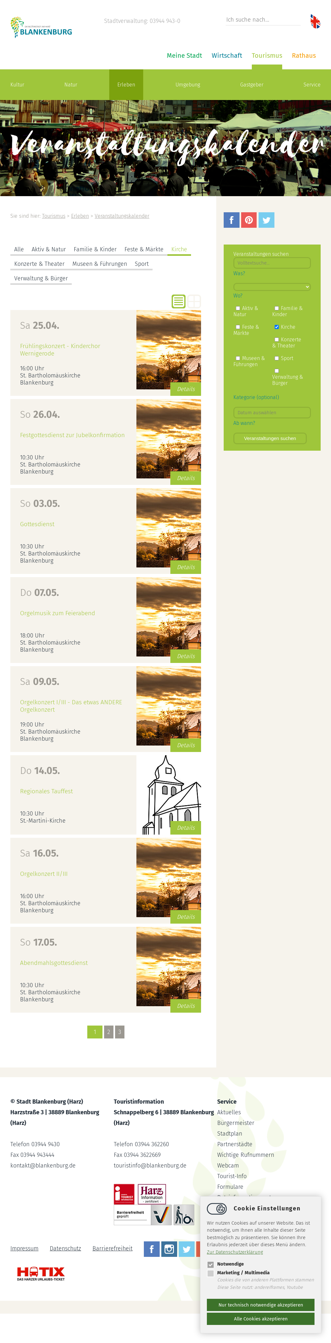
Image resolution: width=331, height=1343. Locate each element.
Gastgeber (251, 114)
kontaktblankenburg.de (43, 1194)
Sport (144, 293)
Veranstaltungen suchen (270, 467)
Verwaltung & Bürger (41, 307)
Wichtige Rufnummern (246, 1184)
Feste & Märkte (144, 278)
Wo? (237, 325)
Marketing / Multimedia (238, 1273)
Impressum (24, 1277)
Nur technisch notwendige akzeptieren (261, 1305)
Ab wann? (244, 452)
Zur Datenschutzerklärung (235, 1252)
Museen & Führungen (101, 293)
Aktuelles (229, 1141)
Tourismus (189, 85)
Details (186, 418)
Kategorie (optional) (256, 427)
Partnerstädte (235, 1173)
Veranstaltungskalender (123, 245)
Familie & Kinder (95, 278)
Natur (70, 114)
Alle (19, 278)
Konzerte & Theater (39, 293)
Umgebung (188, 114)
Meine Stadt (106, 85)
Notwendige (225, 1264)
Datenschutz (66, 1277)
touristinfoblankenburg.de (151, 1194)
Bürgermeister (235, 1152)
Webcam (228, 1194)
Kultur (17, 114)
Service (312, 114)
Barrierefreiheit (113, 1277)
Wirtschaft (149, 85)
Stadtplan (230, 1163)
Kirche (180, 278)
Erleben (126, 114)
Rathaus (226, 85)
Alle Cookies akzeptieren (261, 1319)
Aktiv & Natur (49, 278)
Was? (239, 303)
